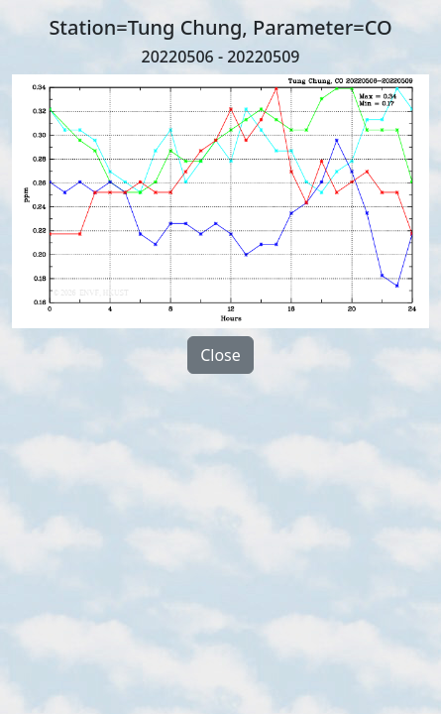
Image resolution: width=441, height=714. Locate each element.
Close (220, 355)
